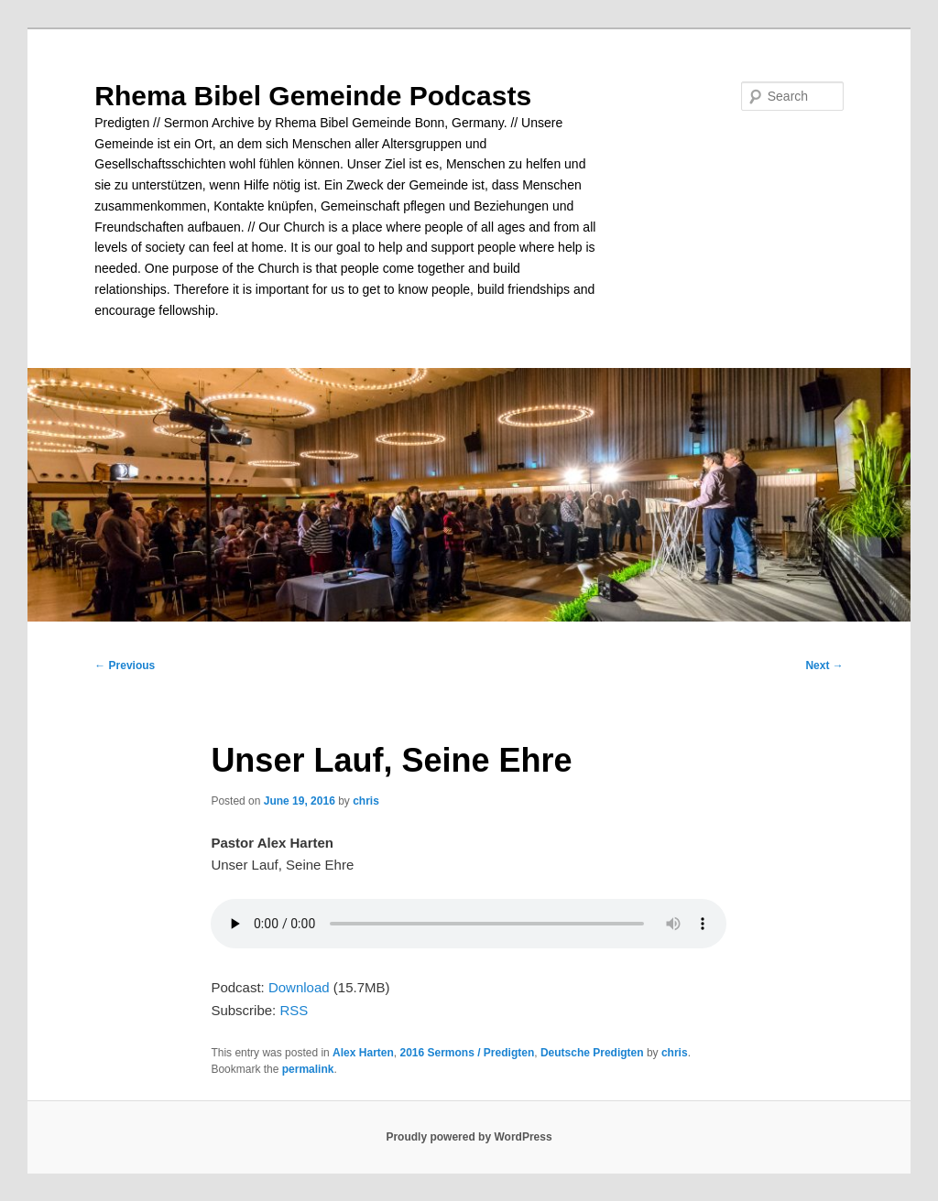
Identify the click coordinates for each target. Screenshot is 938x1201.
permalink (308, 1069)
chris (366, 801)
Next (824, 665)
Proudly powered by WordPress (468, 1137)
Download (299, 987)
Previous (124, 665)
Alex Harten (363, 1052)
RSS (293, 1010)
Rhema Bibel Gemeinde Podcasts (312, 96)
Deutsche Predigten (592, 1052)
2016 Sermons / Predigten (466, 1052)
